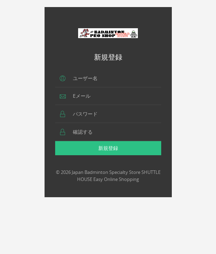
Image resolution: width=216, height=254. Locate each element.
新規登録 (108, 148)
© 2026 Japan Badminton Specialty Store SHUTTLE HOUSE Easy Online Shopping (108, 175)
